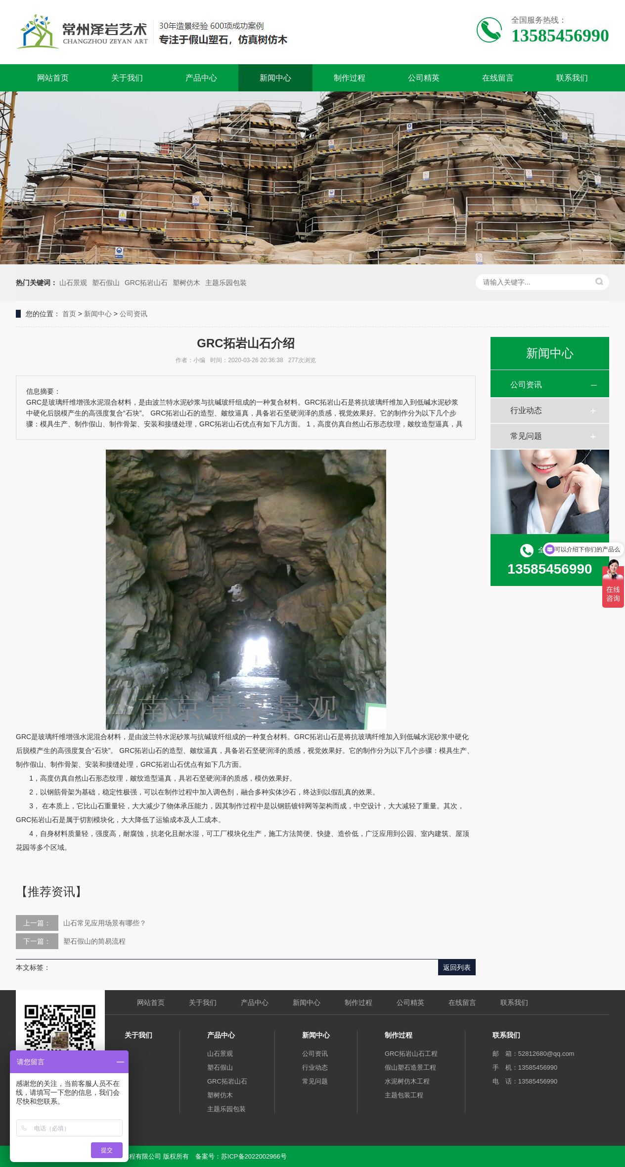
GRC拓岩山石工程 (411, 1053)
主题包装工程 (404, 1095)
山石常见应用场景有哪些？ (104, 923)
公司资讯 (133, 314)
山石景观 (73, 283)
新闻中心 (275, 78)
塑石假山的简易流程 (94, 941)
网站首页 (53, 78)
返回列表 (457, 967)
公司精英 (424, 78)
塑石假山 (106, 283)
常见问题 (526, 436)
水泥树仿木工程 (407, 1081)
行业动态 (526, 410)
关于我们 (127, 78)
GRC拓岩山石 (146, 283)
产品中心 (201, 78)
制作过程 (349, 78)
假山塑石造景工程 (410, 1067)
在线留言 (498, 78)
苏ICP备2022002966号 (254, 1156)
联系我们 (572, 78)
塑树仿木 (186, 283)
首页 (69, 314)
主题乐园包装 (226, 283)
